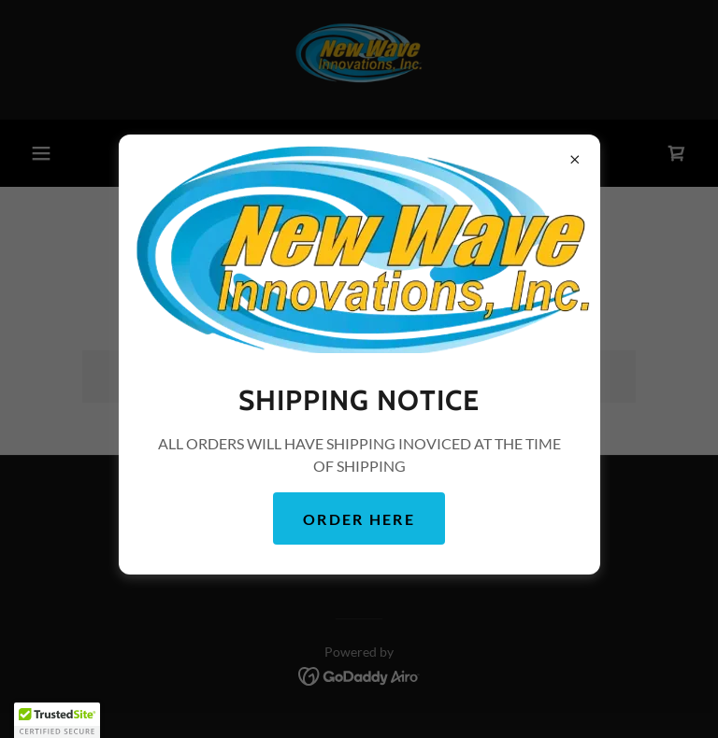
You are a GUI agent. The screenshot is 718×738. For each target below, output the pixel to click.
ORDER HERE (359, 519)
